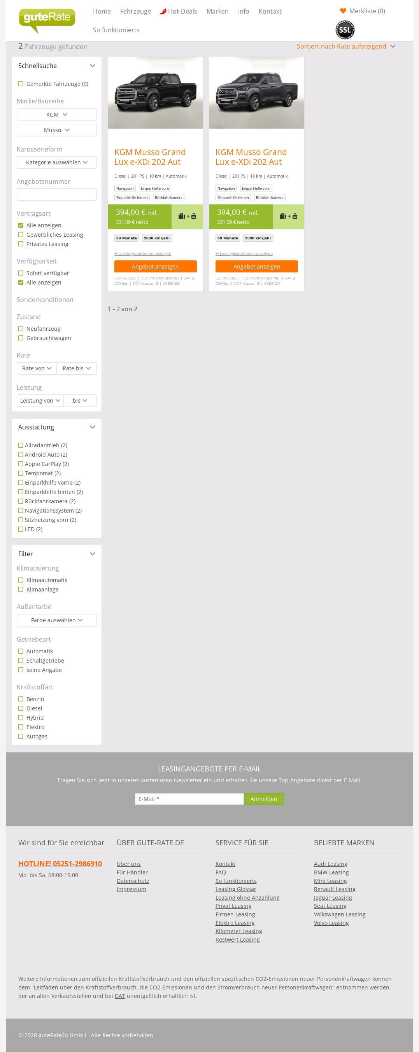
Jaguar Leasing (333, 897)
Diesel (33, 708)
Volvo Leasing (331, 922)
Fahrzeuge (135, 11)
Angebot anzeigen (155, 266)
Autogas (36, 736)
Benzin (34, 699)
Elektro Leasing (235, 922)
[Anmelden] (264, 799)
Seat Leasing (330, 905)
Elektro (34, 727)
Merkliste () (366, 11)
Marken (218, 11)
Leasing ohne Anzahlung (248, 897)
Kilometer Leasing (239, 931)
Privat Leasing (234, 905)
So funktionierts (116, 30)
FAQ (221, 872)
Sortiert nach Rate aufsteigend (342, 46)
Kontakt (270, 11)
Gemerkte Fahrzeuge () (56, 83)
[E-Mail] (189, 799)
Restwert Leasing (238, 939)
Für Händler (132, 872)
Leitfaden (46, 987)
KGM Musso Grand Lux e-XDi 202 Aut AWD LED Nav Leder (152, 162)
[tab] (57, 65)
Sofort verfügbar (47, 273)
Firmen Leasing (235, 914)
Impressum (131, 889)
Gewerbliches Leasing (54, 234)
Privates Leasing (46, 244)
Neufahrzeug (43, 328)
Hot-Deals (182, 11)
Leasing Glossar (236, 889)
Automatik (39, 651)
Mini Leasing (330, 881)
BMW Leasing (331, 872)
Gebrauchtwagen (48, 338)
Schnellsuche (37, 65)
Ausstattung (36, 427)
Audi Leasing (330, 863)
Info (243, 11)
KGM (53, 114)
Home (102, 11)
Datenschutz (133, 881)
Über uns (129, 863)
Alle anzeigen (43, 225)
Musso (53, 130)
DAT (120, 996)
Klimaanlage (42, 589)
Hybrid (34, 717)
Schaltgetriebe (44, 660)
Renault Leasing (335, 889)
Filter (25, 554)
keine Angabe (43, 669)
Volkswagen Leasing (340, 914)
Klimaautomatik (46, 580)
